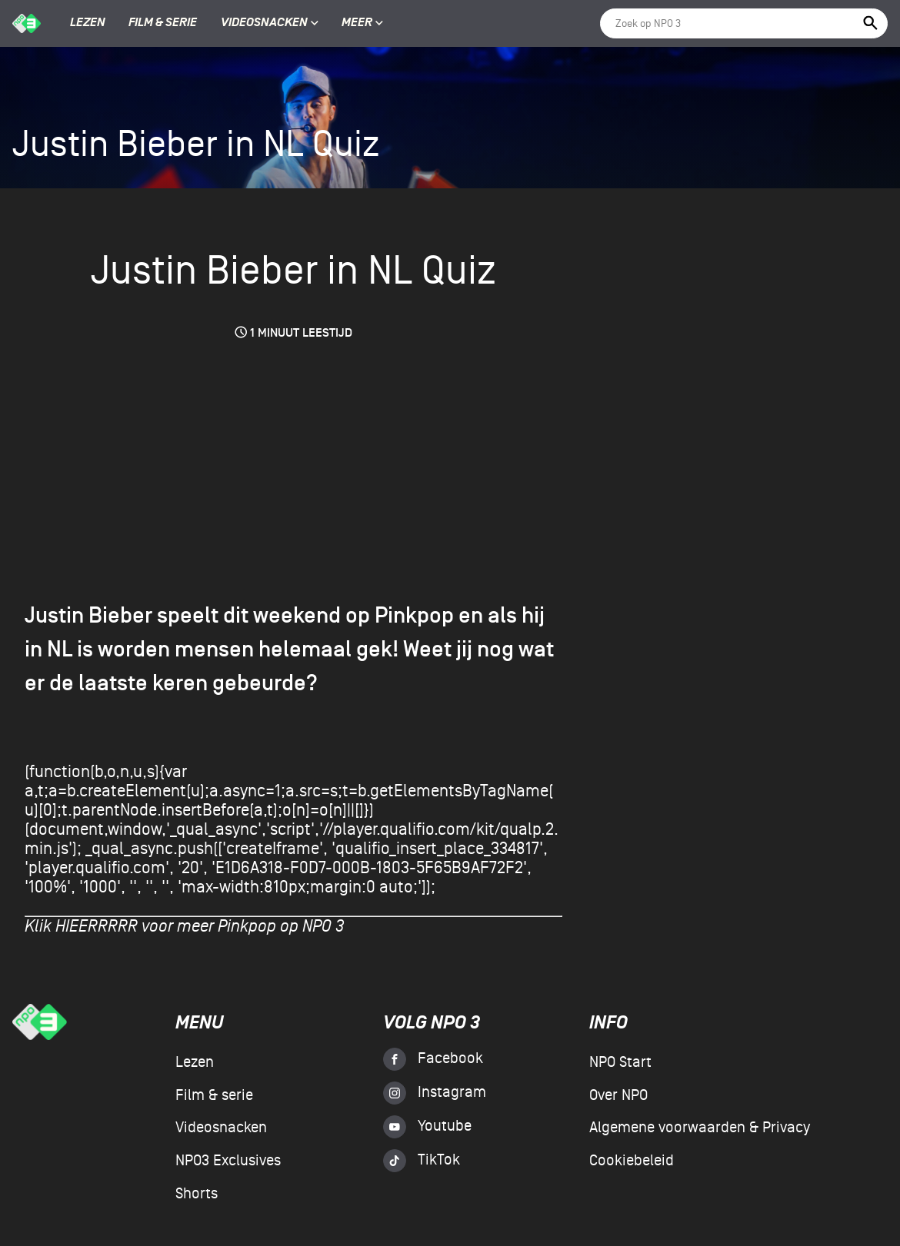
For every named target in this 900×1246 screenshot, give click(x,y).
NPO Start (620, 1062)
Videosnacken (264, 23)
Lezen (87, 23)
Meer (362, 23)
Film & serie (162, 23)
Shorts (196, 1193)
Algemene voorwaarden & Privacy (699, 1127)
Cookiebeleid (631, 1160)
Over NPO (618, 1095)
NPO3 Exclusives (228, 1160)
